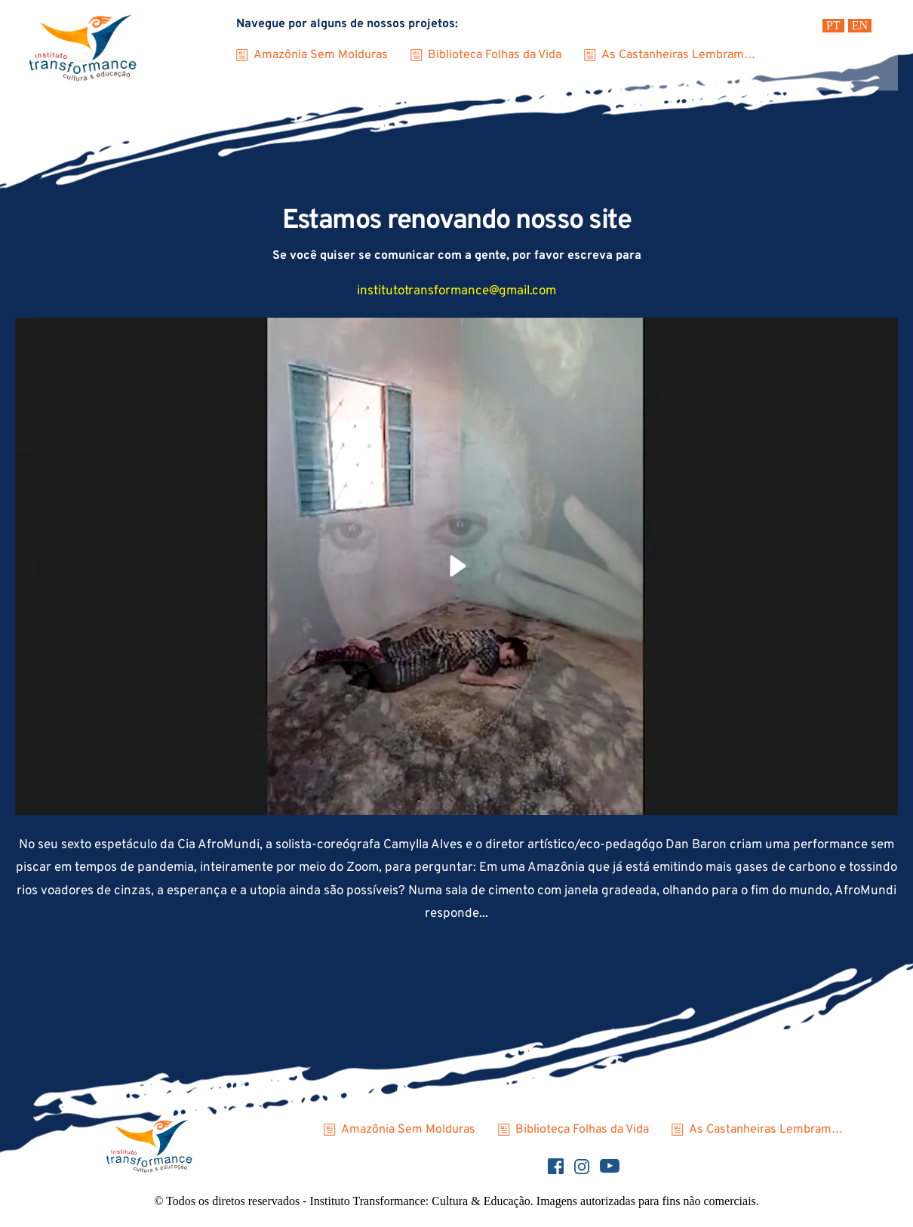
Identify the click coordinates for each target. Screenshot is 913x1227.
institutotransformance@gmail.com (456, 291)
